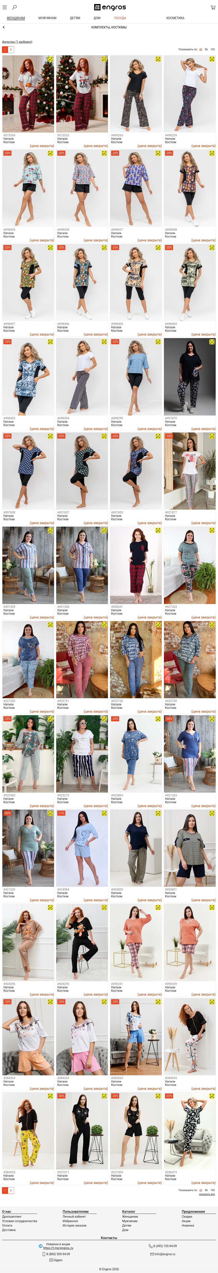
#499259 (171, 135)
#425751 (63, 701)
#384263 (63, 1078)
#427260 (9, 701)
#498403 (9, 418)
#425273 (63, 795)
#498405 (117, 324)
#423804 (117, 795)
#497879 (171, 418)
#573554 (9, 135)
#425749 (171, 701)
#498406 (63, 324)
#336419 (171, 1172)
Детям (126, 1225)
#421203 (171, 795)
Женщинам (130, 1216)
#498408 (171, 229)
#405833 (117, 889)
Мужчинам (129, 1221)
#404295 (63, 984)
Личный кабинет (74, 1216)
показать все (207, 1194)
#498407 (9, 324)
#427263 (171, 607)
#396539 (171, 984)
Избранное (70, 1221)
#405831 (171, 889)
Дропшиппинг (12, 1216)
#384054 (171, 1078)
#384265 (117, 1078)
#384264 (9, 1078)
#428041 (117, 607)
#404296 (9, 984)
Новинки (188, 1225)
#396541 (117, 984)
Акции (186, 1221)
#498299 (117, 418)
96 (206, 49)
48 (200, 49)
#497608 (9, 512)
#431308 (63, 607)
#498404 (171, 324)
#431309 (9, 607)
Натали (8, 138)
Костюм (9, 142)
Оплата (7, 1225)
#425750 (117, 701)
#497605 (117, 512)
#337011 (63, 1172)
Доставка (9, 1230)
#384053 (9, 1172)
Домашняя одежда (109, 27)
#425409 (9, 795)
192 (213, 49)
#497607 (63, 512)
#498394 (63, 418)
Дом (125, 1230)
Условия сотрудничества (19, 1221)
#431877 (171, 512)
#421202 (9, 889)
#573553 (63, 135)
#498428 (63, 229)
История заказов (74, 1225)
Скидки (187, 1216)
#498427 (117, 229)
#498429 (9, 229)
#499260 (117, 135)
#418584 (63, 889)
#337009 (117, 1172)
